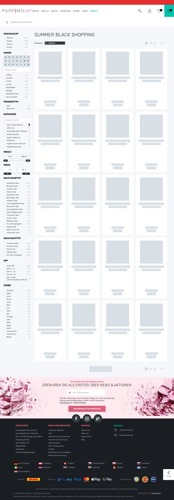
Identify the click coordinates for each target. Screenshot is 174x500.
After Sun (11, 128)
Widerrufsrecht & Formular (59, 436)
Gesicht (54, 11)
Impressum (85, 430)
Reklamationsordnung (57, 455)
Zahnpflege (65, 11)
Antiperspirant (13, 134)
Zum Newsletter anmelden (87, 409)
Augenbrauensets (14, 146)
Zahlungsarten (54, 443)
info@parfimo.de (126, 435)
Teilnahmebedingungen (25, 452)
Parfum (35, 11)
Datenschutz (86, 436)
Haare (85, 11)
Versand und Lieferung (57, 439)
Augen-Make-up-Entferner (14, 138)
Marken (93, 11)
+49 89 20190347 (126, 430)
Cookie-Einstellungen (41, 493)
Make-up (45, 11)
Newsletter (20, 449)
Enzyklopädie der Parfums (26, 430)
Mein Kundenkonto (56, 446)
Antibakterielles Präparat (17, 131)
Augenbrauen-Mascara (16, 143)
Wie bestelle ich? (22, 443)
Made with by (149, 493)
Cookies (51, 449)
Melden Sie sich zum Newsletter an (87, 384)
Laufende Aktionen (56, 430)
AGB (83, 439)
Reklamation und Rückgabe (59, 452)
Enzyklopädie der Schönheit (27, 433)
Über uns (85, 433)
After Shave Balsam (15, 125)
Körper (76, 11)
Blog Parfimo (21, 446)
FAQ (50, 433)
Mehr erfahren (80, 402)
